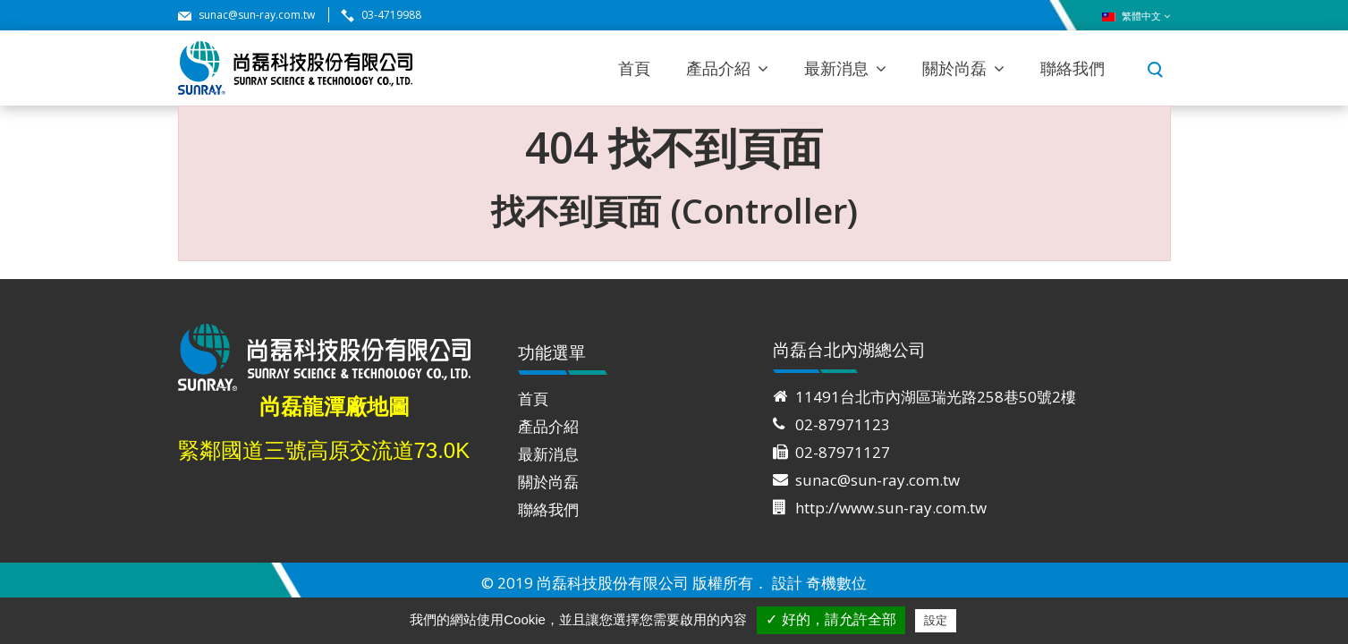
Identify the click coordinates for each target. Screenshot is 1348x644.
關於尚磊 (954, 68)
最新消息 (836, 68)
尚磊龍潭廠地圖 (334, 406)
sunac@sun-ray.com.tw (257, 14)
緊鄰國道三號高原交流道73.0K (324, 450)
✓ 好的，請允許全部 (830, 619)
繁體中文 (1136, 16)
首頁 (634, 68)
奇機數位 (836, 582)
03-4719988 (391, 14)
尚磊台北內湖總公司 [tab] (849, 356)
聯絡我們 (1072, 68)
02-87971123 (842, 424)
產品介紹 (718, 68)
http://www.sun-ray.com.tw (891, 507)
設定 (935, 620)
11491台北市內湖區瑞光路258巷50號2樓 (935, 396)
